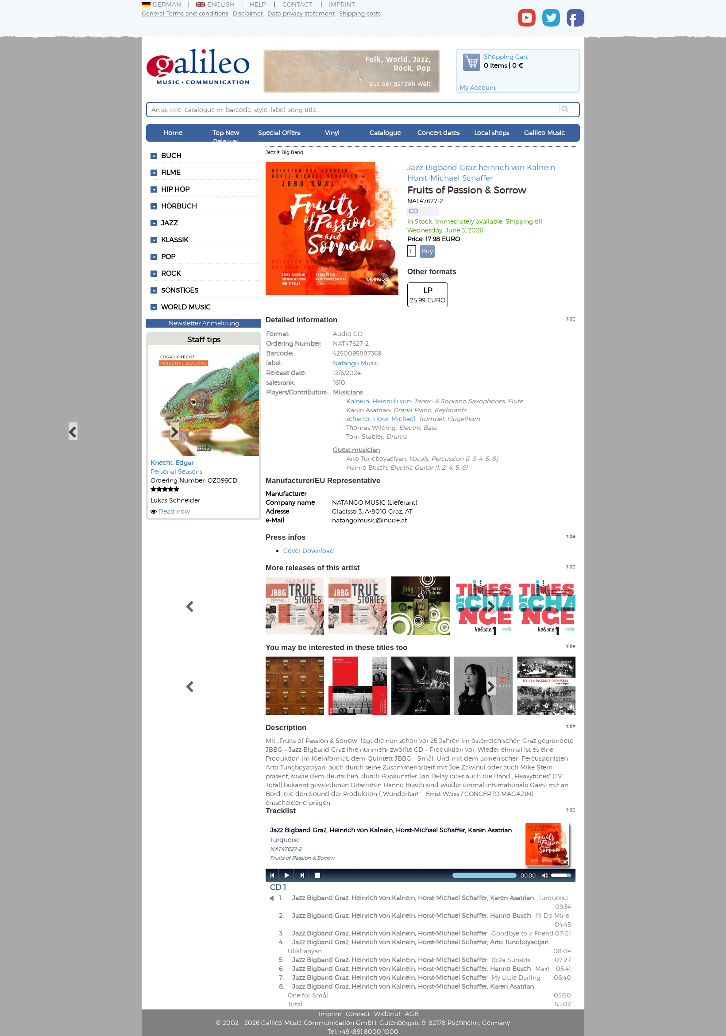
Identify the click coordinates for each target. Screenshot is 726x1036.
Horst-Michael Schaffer (450, 177)
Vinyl (332, 132)
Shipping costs (360, 13)
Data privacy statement (301, 13)
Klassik (174, 240)
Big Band (292, 152)
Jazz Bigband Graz (441, 166)
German (161, 4)
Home (172, 132)
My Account (478, 87)
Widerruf (387, 1013)
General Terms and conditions (185, 13)
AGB (412, 1013)
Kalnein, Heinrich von (378, 401)
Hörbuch (179, 206)
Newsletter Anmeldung (204, 323)
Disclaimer (248, 13)
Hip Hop (175, 189)
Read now (174, 511)
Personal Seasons (176, 471)
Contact (297, 4)
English (215, 4)
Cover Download (308, 550)
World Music (186, 307)
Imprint (342, 4)
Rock (171, 273)
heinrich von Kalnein (517, 166)
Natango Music (355, 363)
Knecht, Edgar (172, 462)
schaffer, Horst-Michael (380, 418)
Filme (171, 172)
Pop (168, 256)
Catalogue (385, 132)
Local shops (491, 132)
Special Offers (279, 132)
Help (258, 4)
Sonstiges (179, 290)
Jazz (169, 223)
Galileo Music (544, 132)
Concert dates (438, 132)
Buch (171, 155)
